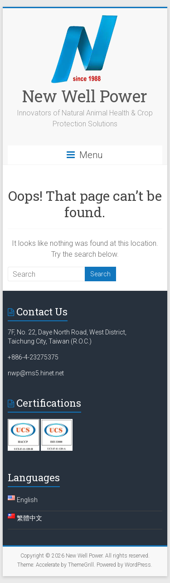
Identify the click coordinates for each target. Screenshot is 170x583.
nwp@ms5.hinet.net (36, 373)
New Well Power (84, 96)
